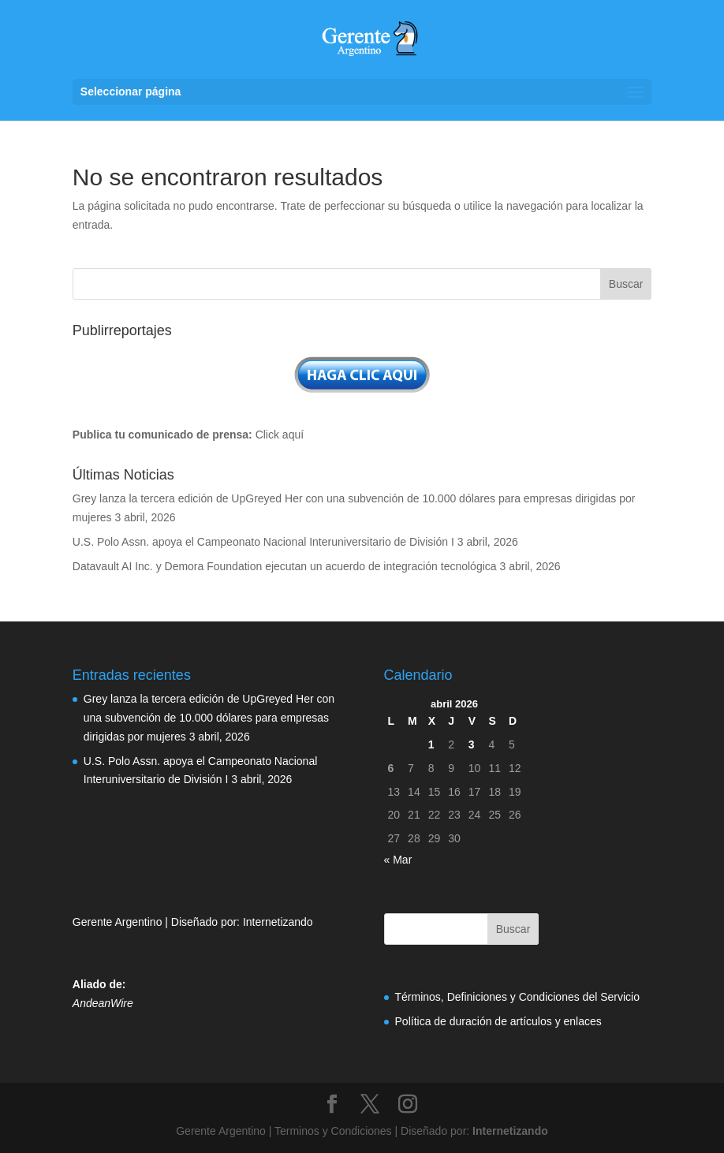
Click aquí (280, 434)
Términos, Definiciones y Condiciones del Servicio (517, 997)
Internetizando (278, 922)
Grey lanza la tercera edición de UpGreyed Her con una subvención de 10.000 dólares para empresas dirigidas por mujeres (209, 717)
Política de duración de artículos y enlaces (498, 1021)
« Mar (398, 859)
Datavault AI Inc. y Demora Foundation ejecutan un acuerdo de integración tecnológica (285, 566)
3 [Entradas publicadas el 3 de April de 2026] (471, 744)
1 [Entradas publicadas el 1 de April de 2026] (431, 744)
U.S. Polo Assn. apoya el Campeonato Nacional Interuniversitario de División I (263, 541)
